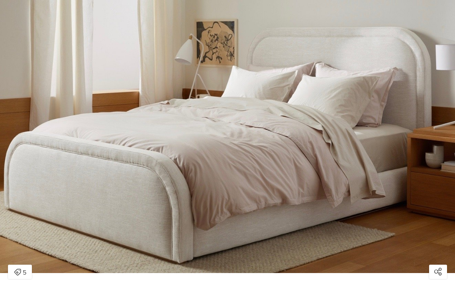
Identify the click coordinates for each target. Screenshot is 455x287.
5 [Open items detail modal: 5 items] (20, 273)
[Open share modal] (438, 272)
